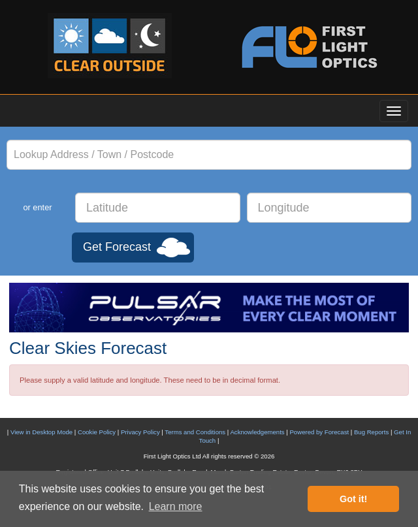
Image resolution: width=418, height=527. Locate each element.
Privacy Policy (140, 432)
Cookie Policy (97, 432)
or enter (37, 207)
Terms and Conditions (195, 432)
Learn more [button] (175, 506)
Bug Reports (371, 432)
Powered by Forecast (319, 432)
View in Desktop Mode (41, 432)
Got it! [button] (353, 499)
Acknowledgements (257, 432)
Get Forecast (117, 246)
